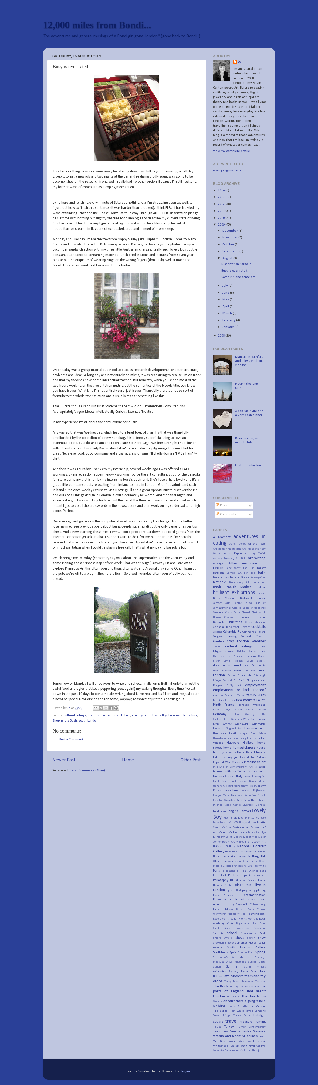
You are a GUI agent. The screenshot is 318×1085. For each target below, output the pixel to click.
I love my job (228, 757)
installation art (255, 762)
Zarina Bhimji (252, 1050)
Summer (232, 966)
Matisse (226, 827)
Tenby (227, 981)
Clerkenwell (232, 627)
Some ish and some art (238, 277)
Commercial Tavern (254, 631)
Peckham (235, 875)
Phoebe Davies (246, 880)
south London (88, 720)
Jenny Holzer (248, 786)
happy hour (246, 738)
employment (141, 715)
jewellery (231, 790)
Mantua (250, 817)
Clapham (218, 627)
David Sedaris (256, 661)
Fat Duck (218, 700)
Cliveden (246, 627)
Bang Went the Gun (240, 568)
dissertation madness (104, 715)
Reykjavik (242, 904)
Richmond (253, 914)
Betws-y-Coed (258, 577)
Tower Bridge (221, 1015)
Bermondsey (221, 577)
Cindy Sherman (255, 622)
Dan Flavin (219, 656)
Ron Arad (253, 918)
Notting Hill (257, 856)
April (226, 306)
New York (231, 851)
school (192, 715)
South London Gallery (246, 947)
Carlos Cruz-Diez (255, 603)
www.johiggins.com (227, 170)
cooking (231, 636)
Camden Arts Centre (227, 603)
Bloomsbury (236, 582)
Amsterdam (235, 548)
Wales (242, 1041)
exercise (218, 695)
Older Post (191, 760)
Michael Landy (237, 832)
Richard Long (258, 904)
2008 (221, 335)
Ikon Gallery (258, 757)
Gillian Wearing (243, 714)
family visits (256, 695)
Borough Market (238, 587)
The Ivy (234, 986)
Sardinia (218, 933)
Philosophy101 (223, 880)
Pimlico (229, 885)
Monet (247, 837)
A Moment (222, 537)
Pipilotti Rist (233, 890)
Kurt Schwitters (246, 800)
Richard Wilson (237, 914)
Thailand (260, 981)
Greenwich (242, 724)
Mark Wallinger (238, 822)
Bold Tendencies (255, 582)
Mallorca (238, 817)
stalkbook (246, 957)
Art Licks (241, 558)
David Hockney (233, 661)
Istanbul (230, 776)
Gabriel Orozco (256, 709)
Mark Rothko (220, 822)
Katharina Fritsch (255, 795)
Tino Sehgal (220, 1011)
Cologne (217, 631)
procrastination (255, 895)
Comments (226, 514)
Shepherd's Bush (65, 720)
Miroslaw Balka (222, 836)
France (230, 704)
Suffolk (217, 966)
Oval (250, 866)
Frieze (238, 709)
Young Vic (237, 1050)
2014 (221, 190)
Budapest (246, 598)
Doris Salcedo (222, 670)
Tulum (217, 1026)
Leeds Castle (232, 804)
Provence (219, 899)
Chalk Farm (232, 612)
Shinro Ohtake (222, 938)
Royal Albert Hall (247, 923)
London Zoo (220, 811)
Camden (261, 598)
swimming (219, 971)
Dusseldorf (250, 670)
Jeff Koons (235, 786)
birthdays (220, 582)
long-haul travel (239, 811)
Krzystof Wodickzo (224, 800)
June (226, 292)
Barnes (231, 572)
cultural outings (75, 715)
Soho (231, 942)
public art (237, 899)
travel (231, 1021)
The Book (220, 987)
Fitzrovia (230, 700)
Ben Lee (249, 572)
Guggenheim (233, 728)
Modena (238, 837)
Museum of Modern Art (251, 841)
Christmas (234, 622)
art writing (257, 558)
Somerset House (246, 942)
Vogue (232, 1041)
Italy (239, 776)
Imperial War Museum (228, 762)
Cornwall (246, 636)
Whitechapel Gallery (226, 1046)
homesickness (244, 748)
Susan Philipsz (255, 966)
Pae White (259, 866)
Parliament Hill (231, 870)
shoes (239, 938)
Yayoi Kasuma (257, 1046)
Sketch (251, 938)
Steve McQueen (236, 962)
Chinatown (244, 617)
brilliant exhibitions (234, 592)
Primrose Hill (177, 715)
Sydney (233, 971)
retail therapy (223, 904)
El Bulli (125, 715)
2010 (221, 218)
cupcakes (229, 651)
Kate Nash (237, 795)
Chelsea (229, 617)
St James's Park (225, 957)
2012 (221, 204)
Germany (219, 714)
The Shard (233, 996)
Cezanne (218, 612)
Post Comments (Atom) (88, 770)
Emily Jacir (234, 685)
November (230, 237)
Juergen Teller (221, 795)
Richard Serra (245, 909)
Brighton (260, 587)
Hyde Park (244, 752)
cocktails (258, 627)
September (230, 251)
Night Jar (219, 856)
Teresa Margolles (243, 981)
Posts (222, 505)
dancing (251, 656)
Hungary (231, 752)
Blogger (185, 1071)
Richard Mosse (223, 909)
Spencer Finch (246, 952)
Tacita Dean (249, 971)
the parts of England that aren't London (239, 992)
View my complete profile (231, 151)
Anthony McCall (255, 553)
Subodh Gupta (257, 962)
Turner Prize (221, 1031)
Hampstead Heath (225, 733)
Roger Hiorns (238, 918)
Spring (260, 952)
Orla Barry (250, 861)
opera (238, 861)
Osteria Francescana (235, 866)
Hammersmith (255, 728)
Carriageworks (222, 607)
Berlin (262, 572)
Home (128, 760)
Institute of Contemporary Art (233, 766)
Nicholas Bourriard (255, 851)
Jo (239, 61)
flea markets (245, 700)
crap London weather (246, 641)
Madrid (228, 817)
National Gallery (224, 846)
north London (237, 856)
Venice (235, 1031)
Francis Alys (222, 709)
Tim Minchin (257, 1006)
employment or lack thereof (239, 690)
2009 (221, 224)
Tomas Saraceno (256, 1011)
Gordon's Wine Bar (243, 719)
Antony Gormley (223, 558)
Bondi (217, 587)
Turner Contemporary (252, 1026)
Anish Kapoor (233, 553)
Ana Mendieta (250, 548)
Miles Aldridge (257, 832)
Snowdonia (219, 942)
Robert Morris (221, 918)
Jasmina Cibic (221, 786)
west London (257, 1041)
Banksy (261, 568)
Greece (227, 724)
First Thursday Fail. (248, 465)
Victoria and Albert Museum (234, 1036)
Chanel (246, 612)
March (227, 313)
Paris (216, 870)
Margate (261, 817)
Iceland (244, 757)
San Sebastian (256, 928)
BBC (240, 572)
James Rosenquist (255, 776)
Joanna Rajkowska (254, 790)
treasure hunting (253, 1022)
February (229, 320)
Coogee (217, 636)
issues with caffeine (229, 771)
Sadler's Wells (234, 928)
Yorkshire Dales (222, 1050)
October (228, 244)
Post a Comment (71, 739)
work (244, 1046)
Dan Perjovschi (237, 656)
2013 (221, 197)
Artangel (218, 563)
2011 (221, 211)
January (228, 327)
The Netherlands (249, 986)
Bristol (262, 593)
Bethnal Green (239, 577)
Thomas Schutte (237, 1006)
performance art (255, 875)
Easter (231, 675)
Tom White (237, 1011)
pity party (248, 890)
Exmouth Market (235, 695)
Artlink (233, 563)
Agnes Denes (237, 543)
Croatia (217, 646)
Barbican (218, 572)
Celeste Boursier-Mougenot (249, 607)
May (226, 299)
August (227, 258)
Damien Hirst (257, 651)
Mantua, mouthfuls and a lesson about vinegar (249, 361)
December (230, 231)
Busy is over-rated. (234, 270)
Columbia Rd (232, 631)
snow (262, 938)
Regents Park (256, 899)
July (225, 285)
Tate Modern (233, 976)
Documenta (259, 665)
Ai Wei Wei (257, 543)
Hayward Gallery (240, 742)
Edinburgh (244, 675)
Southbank (220, 952)
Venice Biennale (254, 1031)
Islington (260, 766)
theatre (229, 1001)
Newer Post (63, 760)
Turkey (229, 1026)
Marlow (252, 822)
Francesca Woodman (252, 704)
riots (263, 914)
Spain (233, 952)
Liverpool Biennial (254, 804)
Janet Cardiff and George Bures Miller (239, 781)
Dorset (237, 670)
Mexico (222, 832)
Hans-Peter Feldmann (226, 738)
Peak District (250, 870)
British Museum (224, 598)
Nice (240, 851)
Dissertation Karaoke (236, 264)
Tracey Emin (241, 1015)
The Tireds (250, 996)
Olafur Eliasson (223, 861)
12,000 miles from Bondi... (97, 25)
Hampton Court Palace (252, 733)
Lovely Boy (159, 715)
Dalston (241, 651)
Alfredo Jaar (220, 548)
